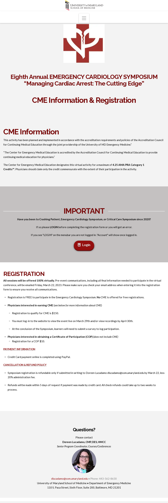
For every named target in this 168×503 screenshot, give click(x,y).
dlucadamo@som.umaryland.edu (125, 372)
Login (84, 245)
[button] (84, 18)
